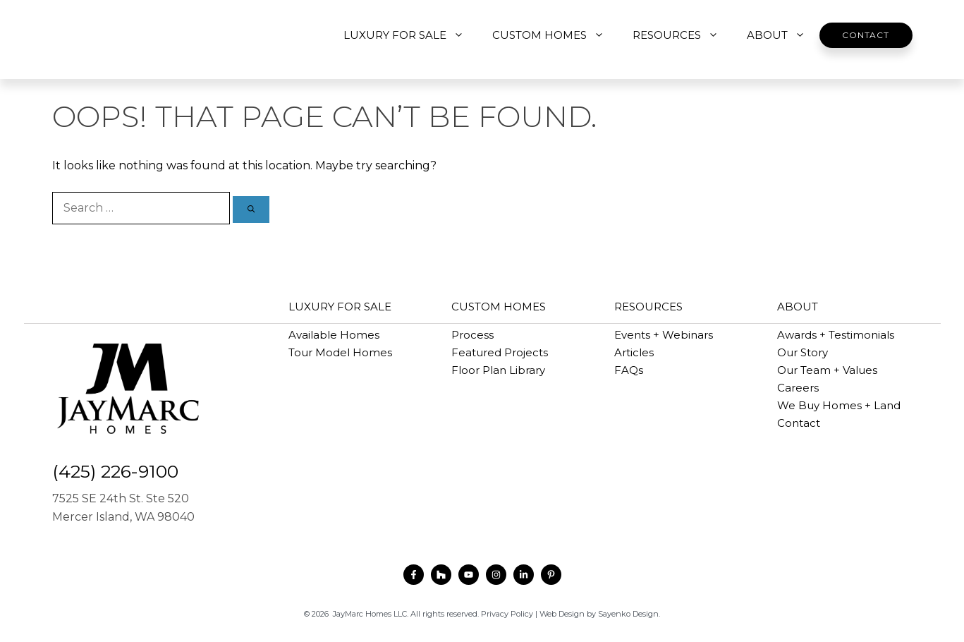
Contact (865, 35)
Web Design (562, 614)
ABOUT (783, 35)
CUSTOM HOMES (555, 35)
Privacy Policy (507, 614)
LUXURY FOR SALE (410, 35)
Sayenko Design (628, 614)
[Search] (251, 209)
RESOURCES (683, 35)
